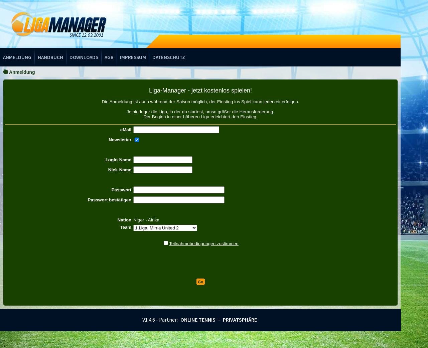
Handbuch (50, 57)
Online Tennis (198, 319)
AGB (109, 57)
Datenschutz (168, 57)
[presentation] (200, 262)
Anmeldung (17, 57)
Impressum (133, 57)
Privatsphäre (240, 319)
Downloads (83, 57)
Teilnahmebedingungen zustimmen (204, 243)
